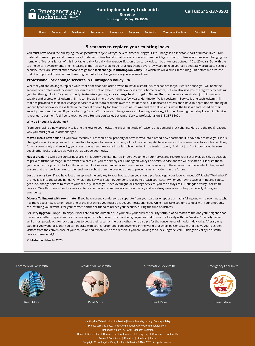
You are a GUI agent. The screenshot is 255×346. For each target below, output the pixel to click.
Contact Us (151, 32)
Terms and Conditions (175, 32)
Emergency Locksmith (223, 266)
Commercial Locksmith (32, 266)
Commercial (59, 32)
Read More (31, 302)
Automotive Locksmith (159, 266)
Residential (78, 32)
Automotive (97, 32)
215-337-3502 (214, 11)
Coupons (134, 32)
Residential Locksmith (95, 266)
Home (42, 32)
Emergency (116, 32)
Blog (213, 32)
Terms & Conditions (110, 338)
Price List (199, 32)
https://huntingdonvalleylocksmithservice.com (140, 325)
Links (153, 338)
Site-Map (142, 338)
